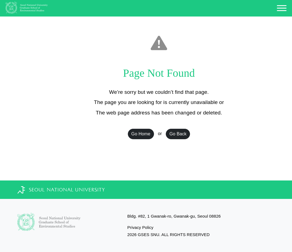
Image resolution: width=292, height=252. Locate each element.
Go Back (177, 134)
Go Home (140, 134)
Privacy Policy (140, 227)
